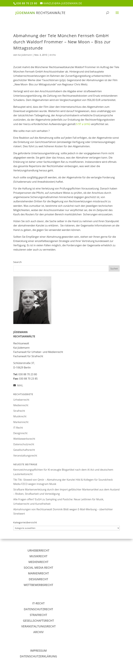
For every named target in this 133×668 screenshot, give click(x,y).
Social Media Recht (38, 567)
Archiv (52, 54)
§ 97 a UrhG (83, 124)
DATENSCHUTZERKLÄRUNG (38, 656)
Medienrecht (20, 405)
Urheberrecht (21, 399)
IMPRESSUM (38, 650)
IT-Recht (18, 427)
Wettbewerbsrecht (24, 438)
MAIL (20, 385)
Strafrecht (19, 411)
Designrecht (20, 433)
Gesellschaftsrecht (24, 450)
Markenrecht (20, 422)
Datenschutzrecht (23, 444)
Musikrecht (19, 416)
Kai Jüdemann (25, 54)
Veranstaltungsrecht (25, 455)
